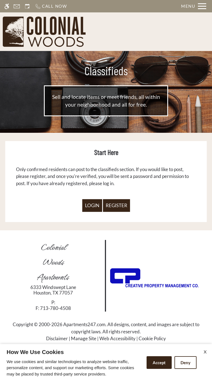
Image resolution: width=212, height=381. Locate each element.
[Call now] (51, 6)
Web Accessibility (117, 338)
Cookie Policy (152, 338)
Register (116, 205)
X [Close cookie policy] (205, 351)
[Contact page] (17, 6)
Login (92, 205)
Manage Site (83, 338)
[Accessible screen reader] (7, 6)
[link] (53, 290)
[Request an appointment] (27, 6)
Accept (159, 362)
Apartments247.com (84, 324)
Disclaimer (57, 338)
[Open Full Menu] (193, 6)
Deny (185, 362)
